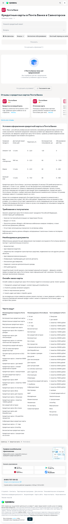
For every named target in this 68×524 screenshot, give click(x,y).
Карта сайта (39, 494)
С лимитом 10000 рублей (57, 323)
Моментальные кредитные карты (13, 321)
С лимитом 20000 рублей (57, 335)
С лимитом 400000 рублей (58, 356)
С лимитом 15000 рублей (57, 329)
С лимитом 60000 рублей (57, 372)
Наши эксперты (49, 494)
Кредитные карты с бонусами (12, 397)
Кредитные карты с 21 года (11, 424)
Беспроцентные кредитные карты (13, 318)
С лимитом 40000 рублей (57, 353)
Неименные (31, 402)
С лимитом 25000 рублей (57, 341)
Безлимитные (32, 338)
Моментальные (32, 399)
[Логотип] (8, 502)
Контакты (13, 491)
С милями (52, 390)
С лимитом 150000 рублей (58, 332)
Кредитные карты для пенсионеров (9, 336)
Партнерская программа (25, 491)
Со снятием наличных (34, 369)
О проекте (5, 491)
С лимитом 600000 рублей (58, 375)
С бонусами (53, 316)
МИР (29, 393)
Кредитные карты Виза (10, 391)
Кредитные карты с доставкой (12, 363)
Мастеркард (31, 390)
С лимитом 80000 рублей (57, 384)
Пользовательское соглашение (54, 491)
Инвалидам (31, 378)
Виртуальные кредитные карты (13, 324)
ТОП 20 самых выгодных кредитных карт (10, 349)
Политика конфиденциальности (12, 494)
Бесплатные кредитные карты (12, 327)
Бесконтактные (32, 329)
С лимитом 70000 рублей (57, 378)
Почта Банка (26, 441)
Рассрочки (52, 412)
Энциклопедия (29, 494)
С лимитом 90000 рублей (57, 387)
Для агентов (39, 491)
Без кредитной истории (10, 405)
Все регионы (53, 415)
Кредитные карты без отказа (12, 408)
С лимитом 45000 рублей (57, 359)
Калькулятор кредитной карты (12, 345)
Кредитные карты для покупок (12, 394)
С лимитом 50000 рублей (57, 366)
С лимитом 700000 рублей (58, 381)
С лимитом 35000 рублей (57, 350)
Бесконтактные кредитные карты (13, 430)
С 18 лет (30, 316)
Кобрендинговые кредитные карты (14, 421)
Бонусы (20, 36)
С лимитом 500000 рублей (58, 369)
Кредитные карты (15, 441)
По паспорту (31, 405)
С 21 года (30, 326)
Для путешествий (33, 366)
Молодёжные (31, 396)
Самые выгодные (33, 409)
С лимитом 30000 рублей (57, 344)
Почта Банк (12, 100)
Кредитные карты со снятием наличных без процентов (12, 341)
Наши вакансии (60, 494)
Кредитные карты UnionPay (11, 427)
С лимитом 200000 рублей (58, 338)
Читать (13, 112)
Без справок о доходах (34, 353)
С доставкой (53, 319)
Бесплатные (31, 332)
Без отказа (30, 341)
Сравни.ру (4, 441)
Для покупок (31, 362)
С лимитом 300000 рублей (58, 347)
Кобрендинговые (33, 387)
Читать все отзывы (7, 120)
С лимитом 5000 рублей (57, 362)
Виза (51, 409)
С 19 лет (30, 319)
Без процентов (32, 344)
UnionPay (52, 402)
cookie (14, 518)
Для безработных (33, 350)
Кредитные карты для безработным (9, 412)
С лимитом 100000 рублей (58, 326)
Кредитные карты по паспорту (12, 388)
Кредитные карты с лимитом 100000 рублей (12, 401)
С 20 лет (30, 323)
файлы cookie (22, 512)
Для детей (30, 356)
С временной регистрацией (36, 347)
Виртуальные (53, 405)
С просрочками (54, 399)
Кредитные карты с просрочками (13, 371)
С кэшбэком (31, 384)
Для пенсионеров (33, 359)
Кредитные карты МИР (10, 380)
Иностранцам (32, 375)
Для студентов (32, 372)
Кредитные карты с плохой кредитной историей (11, 367)
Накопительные (54, 396)
